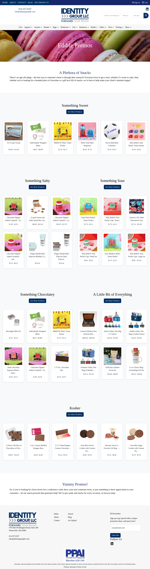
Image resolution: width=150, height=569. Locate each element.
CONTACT (21, 3)
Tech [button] (110, 27)
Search (70, 514)
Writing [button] (118, 27)
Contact (57, 520)
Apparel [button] (27, 27)
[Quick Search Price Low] (127, 15)
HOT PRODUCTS (42, 3)
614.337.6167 (25, 9)
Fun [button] (73, 27)
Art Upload (72, 520)
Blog (70, 517)
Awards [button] (37, 27)
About (56, 517)
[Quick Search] (111, 15)
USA (20, 27)
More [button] (127, 27)
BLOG (30, 3)
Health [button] (93, 27)
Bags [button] (55, 27)
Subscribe (115, 535)
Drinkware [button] (65, 27)
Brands (46, 27)
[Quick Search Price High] (138, 15)
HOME (5, 3)
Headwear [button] (83, 27)
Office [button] (101, 27)
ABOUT (12, 3)
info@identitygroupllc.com (25, 12)
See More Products (75, 112)
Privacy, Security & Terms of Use (75, 567)
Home (56, 514)
